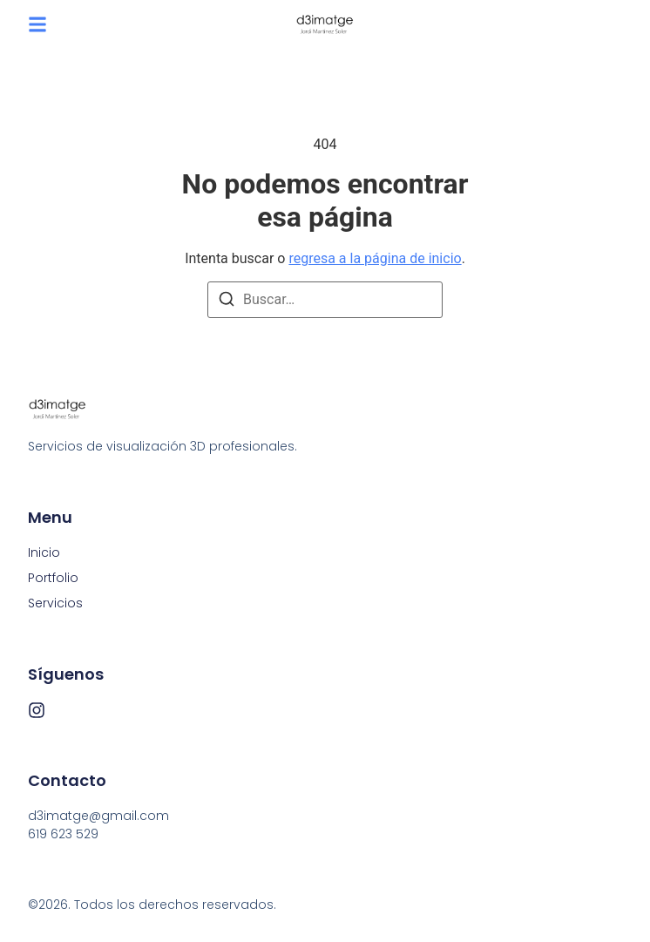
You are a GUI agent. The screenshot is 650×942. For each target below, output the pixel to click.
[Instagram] (36, 710)
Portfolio (53, 577)
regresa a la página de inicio (374, 258)
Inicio (44, 552)
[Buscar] (226, 302)
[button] (37, 24)
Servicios (55, 603)
